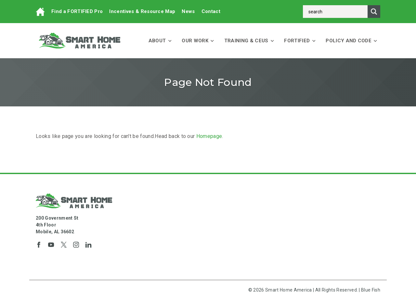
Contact (211, 11)
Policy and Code (351, 41)
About (160, 41)
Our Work (198, 41)
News (188, 11)
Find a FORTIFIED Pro (77, 11)
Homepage (209, 136)
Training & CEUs (249, 41)
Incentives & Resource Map (142, 11)
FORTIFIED (299, 41)
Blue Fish (370, 290)
